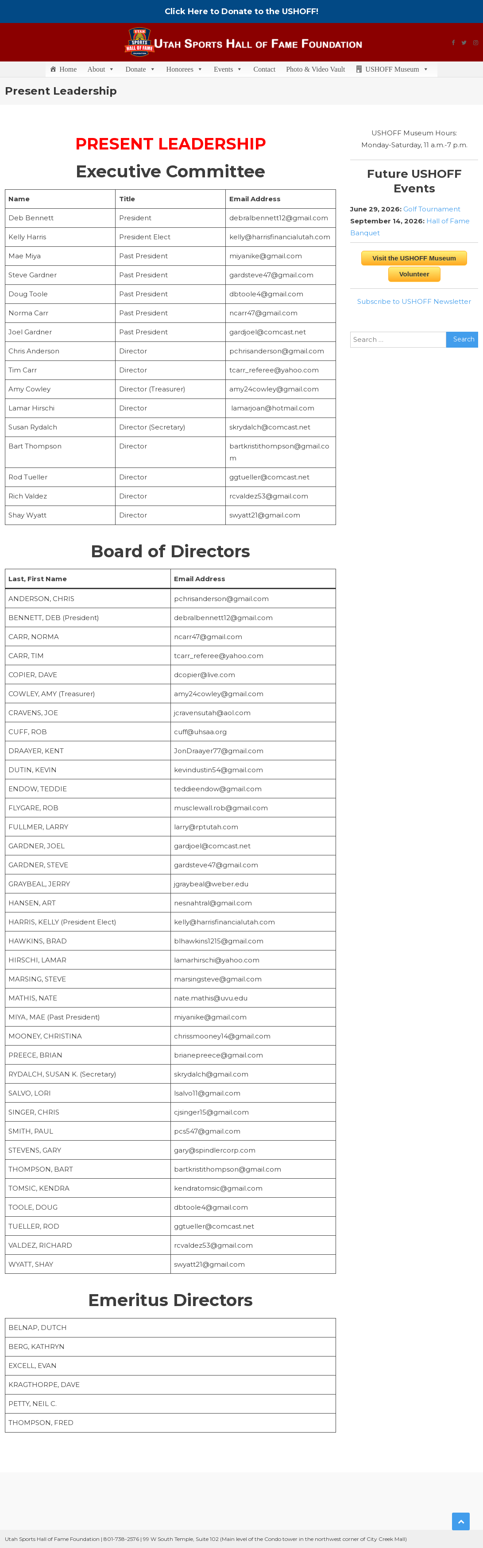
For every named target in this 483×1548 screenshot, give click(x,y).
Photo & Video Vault (315, 69)
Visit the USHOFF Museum (414, 258)
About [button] (101, 69)
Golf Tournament (431, 209)
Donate (140, 69)
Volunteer (414, 274)
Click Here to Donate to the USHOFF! (241, 11)
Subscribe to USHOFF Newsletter (414, 301)
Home (68, 69)
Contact (264, 69)
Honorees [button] (184, 69)
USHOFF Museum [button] (397, 69)
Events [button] (228, 69)
